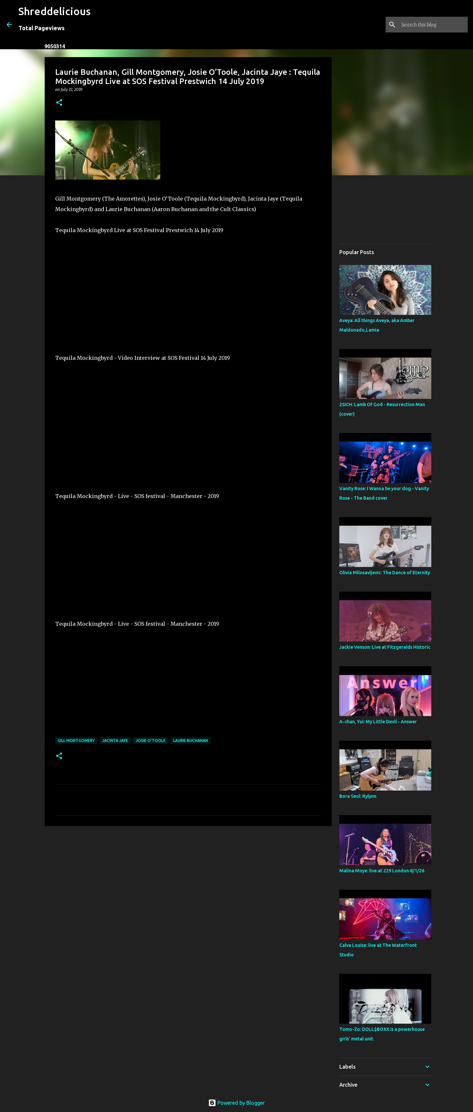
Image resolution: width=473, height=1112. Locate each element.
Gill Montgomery (76, 740)
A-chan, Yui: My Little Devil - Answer (378, 721)
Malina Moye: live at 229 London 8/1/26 (381, 870)
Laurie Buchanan (190, 740)
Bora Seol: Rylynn (357, 796)
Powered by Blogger (236, 1103)
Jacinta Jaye (115, 740)
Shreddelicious (54, 11)
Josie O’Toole (151, 740)
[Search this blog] (433, 25)
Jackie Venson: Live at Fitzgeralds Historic (384, 647)
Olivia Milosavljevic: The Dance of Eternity (384, 572)
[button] (59, 102)
